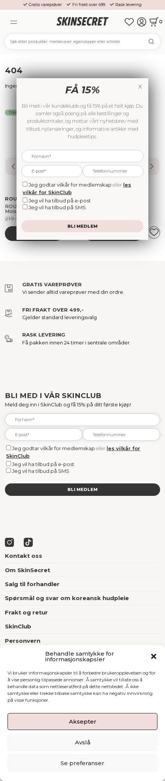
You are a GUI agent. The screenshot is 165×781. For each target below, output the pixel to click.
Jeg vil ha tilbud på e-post (43, 464)
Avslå (82, 742)
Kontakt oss (23, 555)
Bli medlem (82, 489)
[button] (153, 656)
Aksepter (82, 721)
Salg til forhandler (32, 584)
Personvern (22, 640)
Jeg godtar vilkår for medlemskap (53, 448)
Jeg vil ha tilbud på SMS (40, 471)
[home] (82, 21)
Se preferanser (82, 763)
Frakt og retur (26, 612)
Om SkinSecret (27, 570)
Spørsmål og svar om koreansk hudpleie (67, 598)
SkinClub (18, 626)
